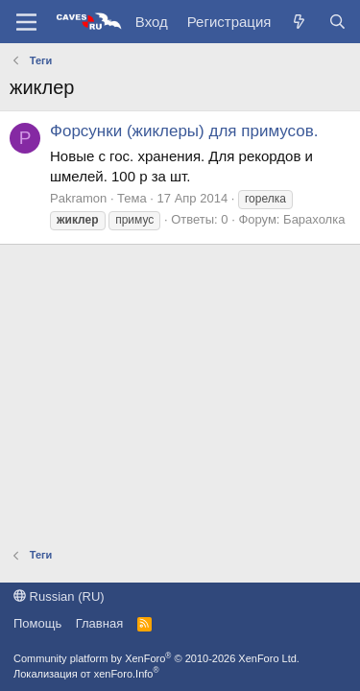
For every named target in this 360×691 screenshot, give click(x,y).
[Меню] (26, 22)
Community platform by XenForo (156, 658)
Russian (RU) (59, 596)
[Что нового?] (299, 21)
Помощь (37, 623)
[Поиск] (337, 21)
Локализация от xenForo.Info (86, 673)
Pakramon (78, 198)
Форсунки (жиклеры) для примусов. (184, 131)
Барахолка (314, 219)
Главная (99, 623)
